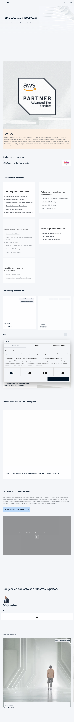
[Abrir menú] (71, 3)
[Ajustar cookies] (37, 537)
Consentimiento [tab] (15, 345)
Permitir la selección (37, 379)
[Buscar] (65, 3)
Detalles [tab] (37, 345)
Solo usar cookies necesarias (15, 379)
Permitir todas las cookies (58, 379)
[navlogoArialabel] (5, 2)
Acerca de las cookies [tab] (59, 345)
